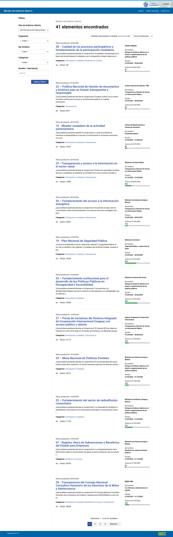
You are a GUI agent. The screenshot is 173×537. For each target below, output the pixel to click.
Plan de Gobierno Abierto (30, 25)
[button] (40, 82)
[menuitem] (141, 11)
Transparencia (70, 106)
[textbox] (34, 73)
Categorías (23, 57)
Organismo (23, 36)
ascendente (122, 36)
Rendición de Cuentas (93, 61)
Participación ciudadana (74, 61)
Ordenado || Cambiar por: (111, 36)
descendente (104, 36)
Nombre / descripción (28, 68)
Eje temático (24, 47)
